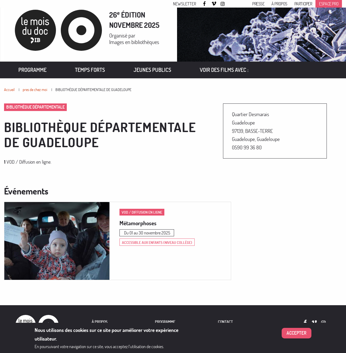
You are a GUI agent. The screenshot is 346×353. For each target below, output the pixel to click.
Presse (258, 3)
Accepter (297, 333)
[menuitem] (32, 70)
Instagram (223, 4)
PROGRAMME (165, 321)
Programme (32, 69)
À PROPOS (100, 321)
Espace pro (328, 3)
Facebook (205, 3)
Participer (303, 3)
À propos (279, 3)
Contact (225, 321)
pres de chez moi (35, 89)
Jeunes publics (152, 69)
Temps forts (90, 69)
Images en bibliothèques (134, 42)
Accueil (9, 89)
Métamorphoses (138, 223)
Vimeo (214, 4)
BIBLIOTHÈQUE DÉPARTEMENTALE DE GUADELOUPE (93, 89)
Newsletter (184, 4)
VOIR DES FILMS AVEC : (224, 69)
